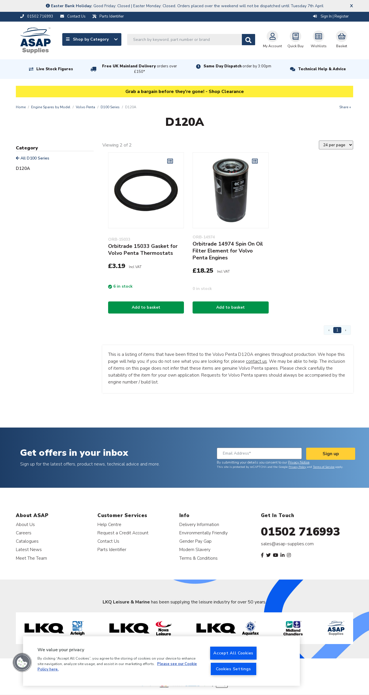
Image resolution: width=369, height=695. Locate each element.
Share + (345, 107)
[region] (161, 661)
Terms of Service (323, 467)
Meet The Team (31, 558)
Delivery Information (199, 524)
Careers (23, 533)
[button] (22, 662)
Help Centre (109, 524)
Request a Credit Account (122, 533)
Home (21, 107)
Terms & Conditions (198, 558)
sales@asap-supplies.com (287, 544)
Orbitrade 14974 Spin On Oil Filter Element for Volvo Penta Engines (228, 250)
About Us (25, 524)
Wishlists (319, 39)
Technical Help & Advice (322, 69)
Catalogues (27, 541)
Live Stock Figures (54, 69)
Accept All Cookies (233, 653)
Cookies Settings (233, 669)
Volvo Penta (85, 107)
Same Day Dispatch (237, 66)
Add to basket (146, 307)
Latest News (29, 549)
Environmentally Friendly (203, 533)
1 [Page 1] (337, 330)
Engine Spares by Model (50, 107)
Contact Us (108, 541)
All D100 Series (32, 158)
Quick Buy (295, 39)
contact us (256, 361)
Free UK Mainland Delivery (139, 69)
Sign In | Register (331, 16)
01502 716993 (300, 532)
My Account (272, 39)
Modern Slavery (194, 549)
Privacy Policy (297, 467)
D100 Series (110, 107)
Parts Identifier (111, 549)
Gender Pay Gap (195, 541)
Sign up (331, 454)
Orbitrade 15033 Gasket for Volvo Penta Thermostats (143, 250)
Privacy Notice (298, 462)
